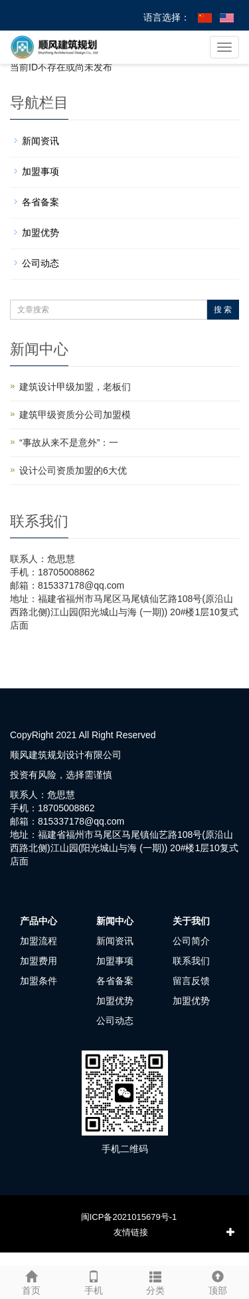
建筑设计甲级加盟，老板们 (75, 386)
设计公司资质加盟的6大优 (73, 470)
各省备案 (40, 202)
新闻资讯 (40, 141)
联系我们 (191, 960)
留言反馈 (191, 980)
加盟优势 (40, 232)
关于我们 (191, 921)
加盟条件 (38, 980)
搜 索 (223, 309)
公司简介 (191, 941)
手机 (93, 1281)
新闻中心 (114, 921)
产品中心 (38, 921)
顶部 (218, 1281)
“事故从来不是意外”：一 (68, 442)
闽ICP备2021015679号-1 (129, 1217)
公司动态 (40, 263)
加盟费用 (38, 960)
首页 (31, 1281)
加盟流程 (38, 941)
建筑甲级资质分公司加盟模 (75, 414)
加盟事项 (40, 171)
